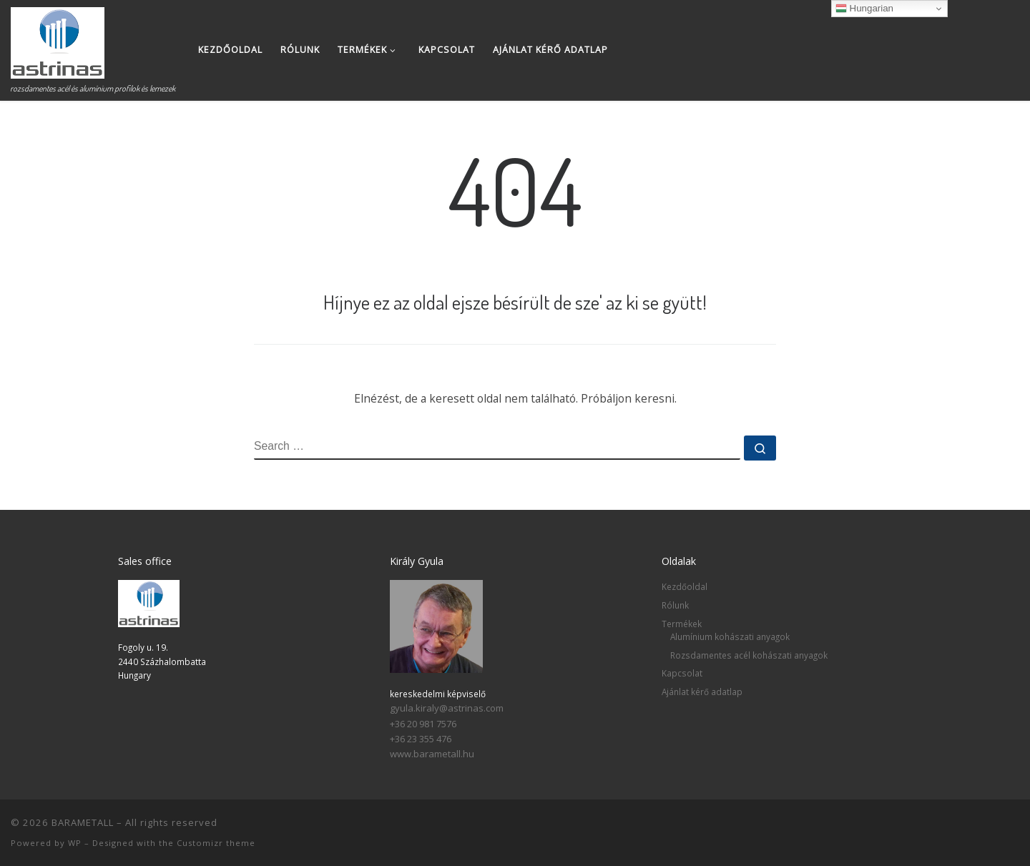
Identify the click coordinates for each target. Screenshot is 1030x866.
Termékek (682, 623)
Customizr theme (216, 842)
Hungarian (864, 8)
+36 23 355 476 (420, 738)
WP (75, 842)
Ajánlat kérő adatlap (702, 691)
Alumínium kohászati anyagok (730, 636)
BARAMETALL (83, 822)
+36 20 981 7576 (423, 723)
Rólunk (675, 605)
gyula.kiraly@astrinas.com (447, 708)
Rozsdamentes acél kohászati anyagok (749, 655)
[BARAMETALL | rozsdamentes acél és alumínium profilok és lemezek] (57, 39)
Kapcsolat (682, 673)
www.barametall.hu (432, 753)
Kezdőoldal (684, 586)
